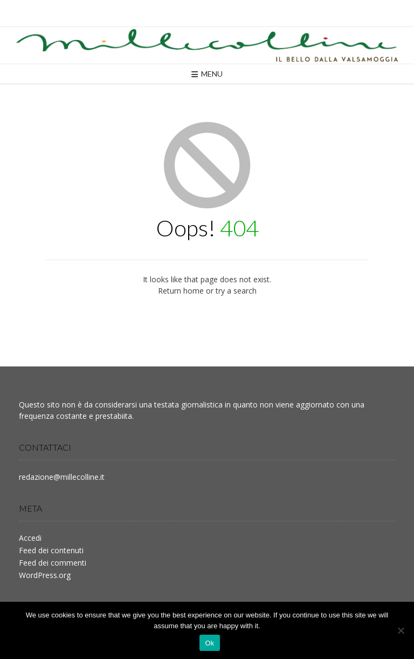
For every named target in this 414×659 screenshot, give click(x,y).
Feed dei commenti (52, 563)
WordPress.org (45, 575)
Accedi (30, 538)
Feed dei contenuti (51, 550)
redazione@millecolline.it (62, 477)
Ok (209, 643)
